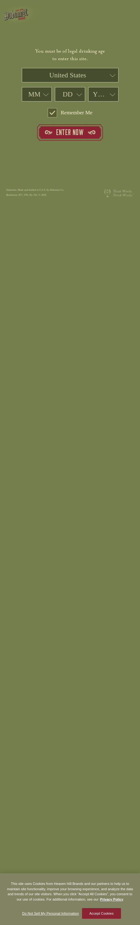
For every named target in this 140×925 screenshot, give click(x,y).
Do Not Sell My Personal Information (50, 915)
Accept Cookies (101, 915)
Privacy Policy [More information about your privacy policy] (111, 901)
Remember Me (70, 112)
